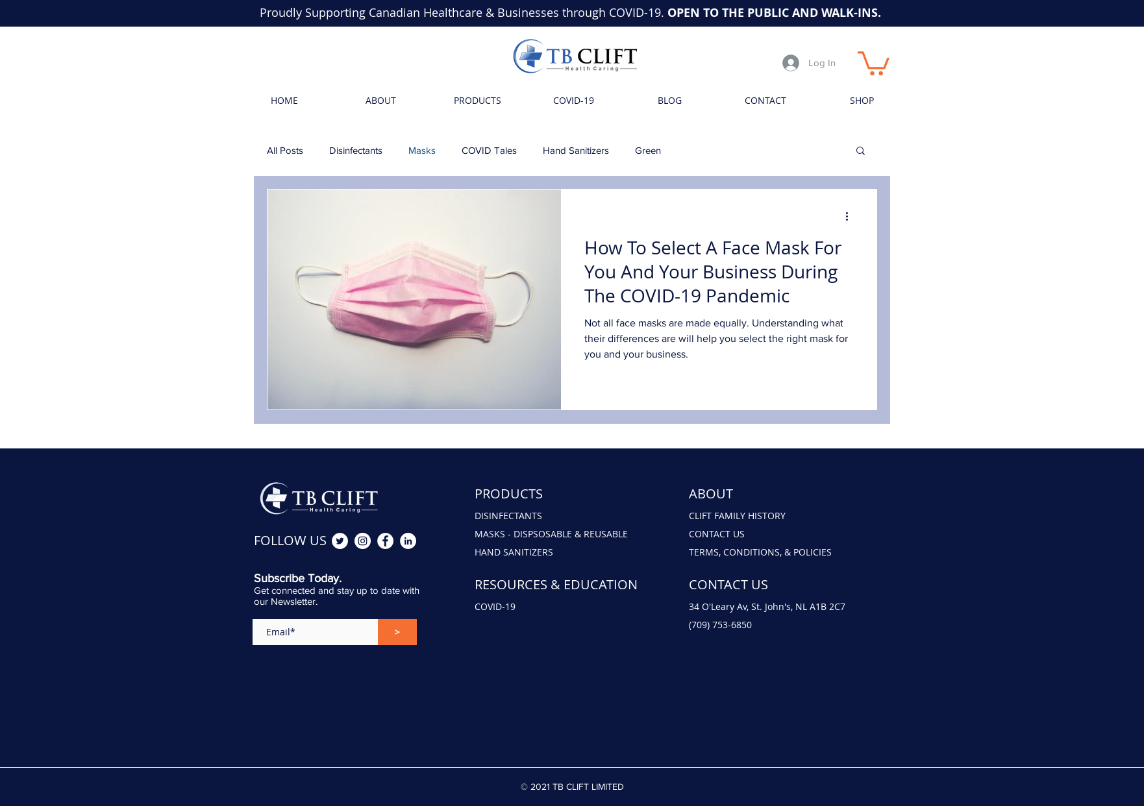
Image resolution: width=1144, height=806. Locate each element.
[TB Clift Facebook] (385, 541)
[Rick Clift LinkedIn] (408, 541)
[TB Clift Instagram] (362, 541)
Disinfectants (355, 150)
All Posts (285, 150)
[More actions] (851, 216)
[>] (397, 632)
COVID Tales (489, 150)
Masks (422, 150)
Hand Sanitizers (576, 150)
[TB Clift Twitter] (340, 541)
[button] (873, 62)
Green (648, 150)
